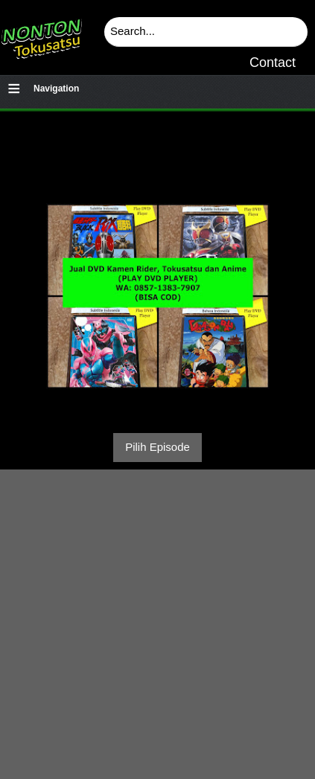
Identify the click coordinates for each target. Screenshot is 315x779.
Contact (272, 62)
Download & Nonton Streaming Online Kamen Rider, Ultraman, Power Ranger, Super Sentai (41, 33)
